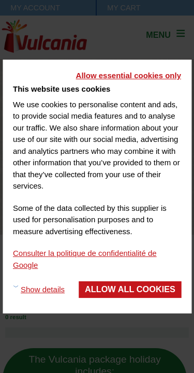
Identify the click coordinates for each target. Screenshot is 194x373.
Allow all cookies (130, 289)
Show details (43, 289)
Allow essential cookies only (128, 75)
